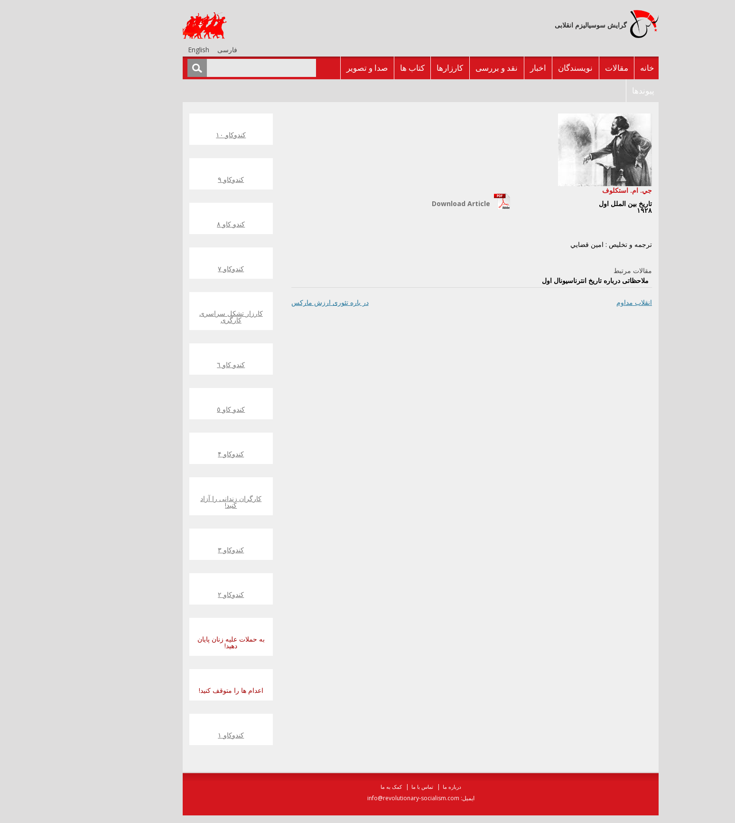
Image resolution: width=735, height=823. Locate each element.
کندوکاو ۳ (178, 549)
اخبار (485, 67)
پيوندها (590, 90)
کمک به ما (338, 786)
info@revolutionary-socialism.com (360, 798)
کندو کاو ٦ (178, 364)
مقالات (563, 67)
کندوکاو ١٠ (178, 134)
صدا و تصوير (314, 67)
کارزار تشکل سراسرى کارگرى (178, 316)
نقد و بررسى (443, 67)
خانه (594, 67)
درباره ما (399, 786)
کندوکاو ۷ (178, 268)
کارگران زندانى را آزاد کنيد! (177, 502)
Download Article (408, 203)
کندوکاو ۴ (178, 453)
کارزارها (396, 67)
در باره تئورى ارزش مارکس (277, 302)
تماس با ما (369, 786)
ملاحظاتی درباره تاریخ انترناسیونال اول (542, 280)
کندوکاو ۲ (178, 594)
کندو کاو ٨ (178, 223)
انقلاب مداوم (581, 302)
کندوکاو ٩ (178, 179)
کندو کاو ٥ (178, 409)
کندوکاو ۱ (178, 734)
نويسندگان (522, 67)
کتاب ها (359, 67)
